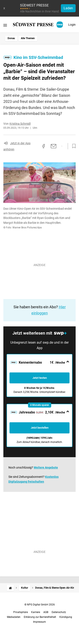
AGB (45, 612)
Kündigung (65, 617)
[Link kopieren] (36, 146)
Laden (68, 8)
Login (72, 24)
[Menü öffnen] (5, 25)
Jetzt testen (39, 377)
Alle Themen (28, 38)
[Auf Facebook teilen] (43, 146)
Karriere (35, 612)
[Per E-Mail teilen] (54, 146)
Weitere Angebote (46, 467)
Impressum (39, 621)
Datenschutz (59, 612)
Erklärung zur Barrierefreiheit (40, 617)
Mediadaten (13, 617)
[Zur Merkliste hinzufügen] (73, 146)
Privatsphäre (20, 612)
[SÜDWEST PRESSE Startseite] (38, 24)
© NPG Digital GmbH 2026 (39, 604)
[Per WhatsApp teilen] (61, 146)
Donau (11, 38)
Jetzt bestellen (39, 427)
